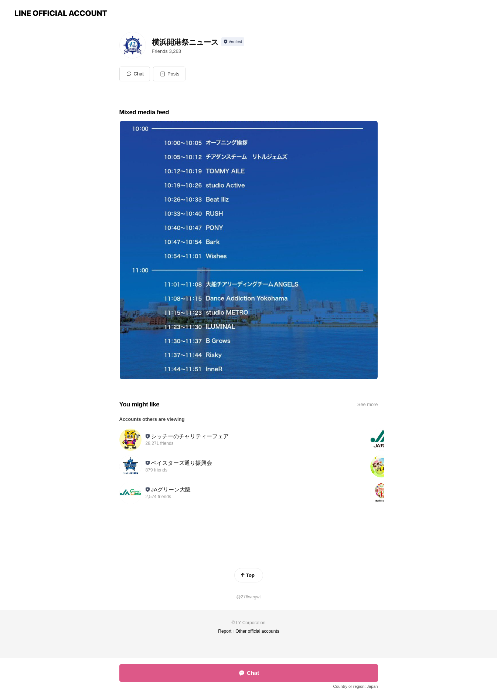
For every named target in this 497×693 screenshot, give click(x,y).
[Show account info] (233, 41)
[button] (169, 74)
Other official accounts (257, 631)
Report (224, 631)
